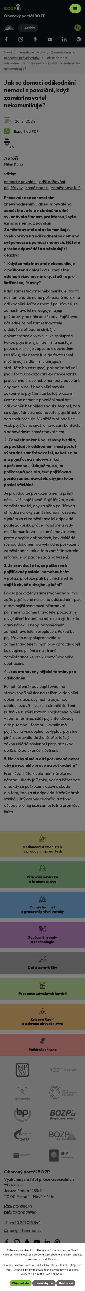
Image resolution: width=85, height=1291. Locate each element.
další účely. (52, 1259)
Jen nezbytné (44, 1283)
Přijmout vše (20, 1283)
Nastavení (66, 1283)
